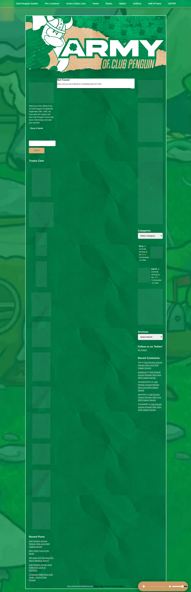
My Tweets (142, 350)
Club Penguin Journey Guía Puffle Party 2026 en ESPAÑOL (40, 568)
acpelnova (142, 372)
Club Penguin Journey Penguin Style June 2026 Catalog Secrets (39, 544)
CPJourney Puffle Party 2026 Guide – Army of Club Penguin (41, 577)
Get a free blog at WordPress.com (80, 586)
